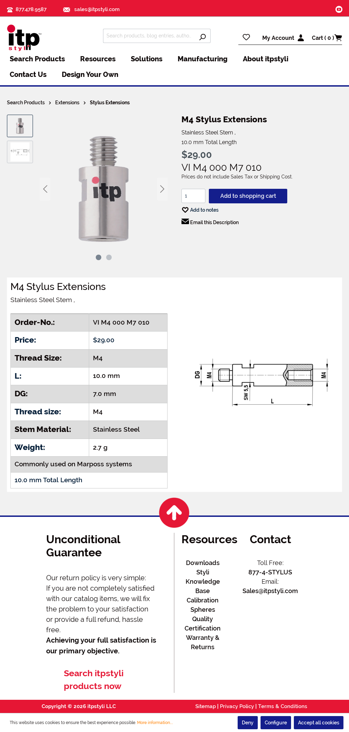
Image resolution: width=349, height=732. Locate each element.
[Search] (202, 36)
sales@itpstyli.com (91, 9)
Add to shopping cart (248, 196)
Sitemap (205, 706)
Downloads (203, 562)
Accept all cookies (318, 722)
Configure (276, 722)
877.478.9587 (31, 9)
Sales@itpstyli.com (270, 590)
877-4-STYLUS (270, 572)
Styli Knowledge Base (203, 581)
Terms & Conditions (282, 706)
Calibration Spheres (203, 605)
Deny (248, 722)
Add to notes (200, 208)
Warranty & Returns (203, 642)
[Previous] (45, 189)
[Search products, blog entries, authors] (149, 36)
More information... (155, 722)
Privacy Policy (237, 706)
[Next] (162, 189)
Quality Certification (203, 623)
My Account (278, 38)
